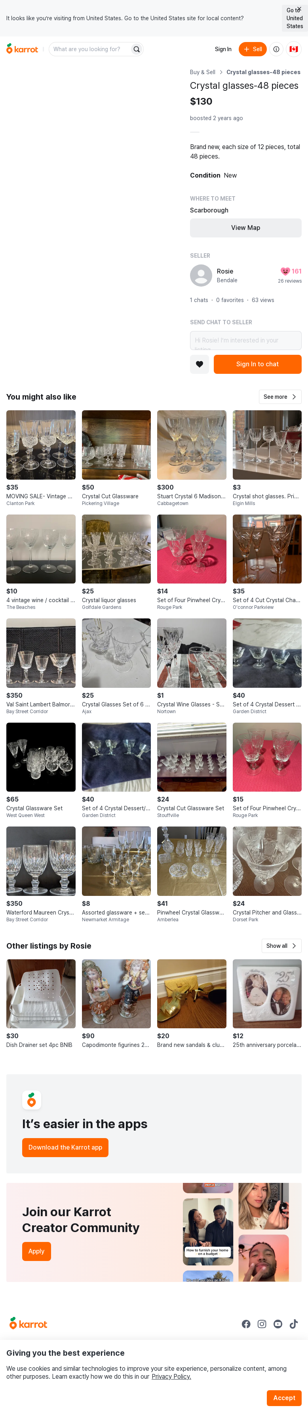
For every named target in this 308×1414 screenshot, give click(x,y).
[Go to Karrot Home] (28, 1324)
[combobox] (90, 49)
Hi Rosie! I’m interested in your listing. (246, 340)
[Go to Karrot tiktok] (293, 1324)
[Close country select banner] (299, 8)
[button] (280, 397)
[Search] (136, 49)
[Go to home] (22, 49)
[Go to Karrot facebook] (246, 1324)
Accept (284, 1398)
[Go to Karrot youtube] (278, 1324)
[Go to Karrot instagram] (262, 1324)
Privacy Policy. (171, 1376)
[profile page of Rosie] (201, 275)
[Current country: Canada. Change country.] (294, 49)
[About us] (276, 49)
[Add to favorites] (199, 364)
